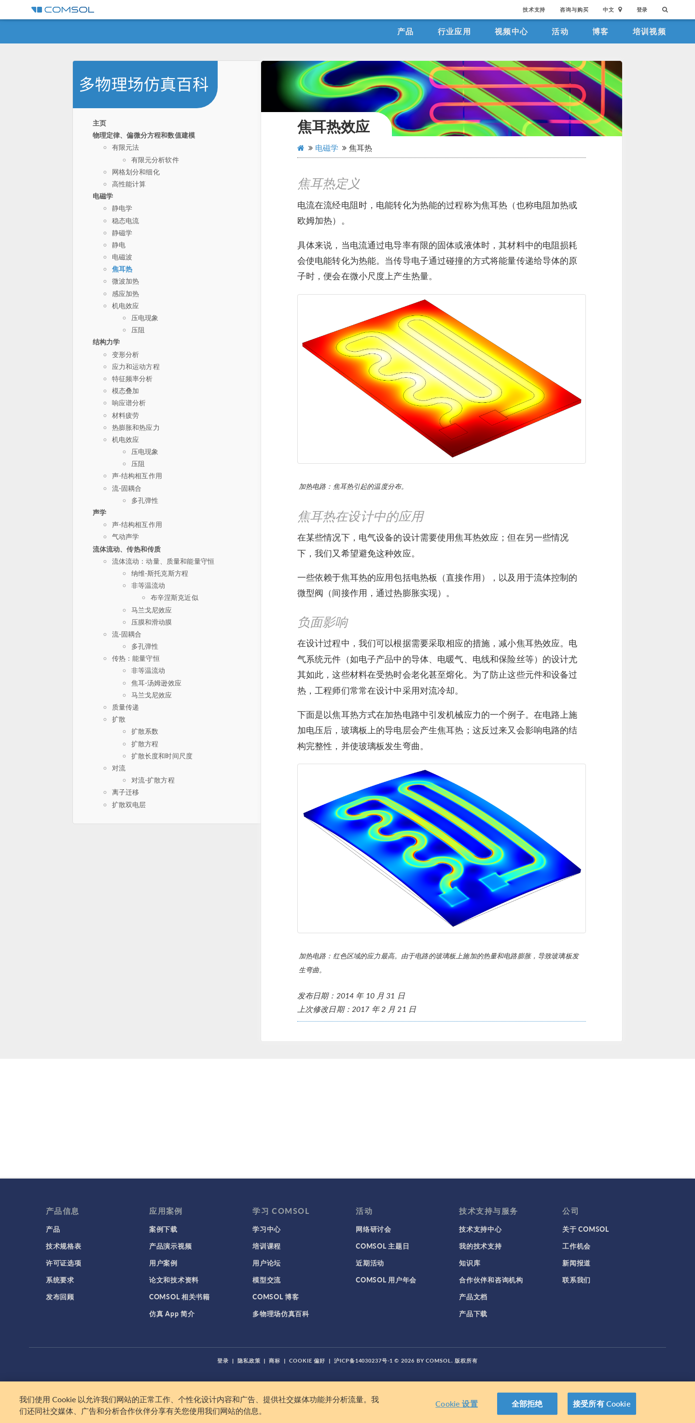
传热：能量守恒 (136, 658)
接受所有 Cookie (602, 1403)
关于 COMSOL (585, 1229)
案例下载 (163, 1229)
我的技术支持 (480, 1246)
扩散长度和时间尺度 (162, 755)
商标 (274, 1360)
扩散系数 (145, 731)
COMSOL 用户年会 (386, 1279)
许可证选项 (64, 1262)
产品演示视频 (170, 1246)
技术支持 (534, 9)
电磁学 (103, 195)
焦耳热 (122, 268)
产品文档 (473, 1296)
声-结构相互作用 (137, 475)
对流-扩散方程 (153, 779)
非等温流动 (148, 585)
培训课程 (266, 1246)
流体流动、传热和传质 (127, 549)
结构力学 (106, 341)
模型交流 (266, 1279)
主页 (99, 123)
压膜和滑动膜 (151, 621)
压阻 (138, 329)
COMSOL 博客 (275, 1296)
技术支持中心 (480, 1229)
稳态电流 (125, 220)
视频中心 (511, 31)
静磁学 (122, 232)
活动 (560, 31)
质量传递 (125, 707)
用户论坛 (266, 1262)
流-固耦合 (127, 488)
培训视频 (649, 31)
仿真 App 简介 (172, 1313)
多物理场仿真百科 (280, 1313)
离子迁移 (125, 792)
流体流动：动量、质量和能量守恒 (163, 561)
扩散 (118, 719)
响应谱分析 (129, 402)
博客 (600, 31)
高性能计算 (129, 183)
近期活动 (370, 1262)
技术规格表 (64, 1246)
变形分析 (125, 354)
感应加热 (125, 293)
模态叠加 (125, 390)
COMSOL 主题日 (382, 1246)
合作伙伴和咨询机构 (491, 1279)
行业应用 (454, 31)
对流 (118, 767)
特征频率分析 (132, 378)
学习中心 (266, 1229)
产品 (405, 31)
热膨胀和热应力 (136, 427)
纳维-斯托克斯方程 (159, 573)
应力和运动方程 (136, 366)
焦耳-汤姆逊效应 (156, 682)
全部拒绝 (527, 1403)
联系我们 (576, 1279)
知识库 (469, 1262)
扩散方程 (145, 743)
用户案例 (163, 1262)
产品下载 (473, 1313)
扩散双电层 (129, 804)
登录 (642, 9)
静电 (118, 244)
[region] (347, 1402)
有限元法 (125, 147)
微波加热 (125, 280)
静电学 (122, 208)
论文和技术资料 (174, 1279)
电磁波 (122, 256)
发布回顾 (60, 1296)
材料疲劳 (125, 415)
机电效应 (125, 305)
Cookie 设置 (456, 1403)
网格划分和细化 (136, 171)
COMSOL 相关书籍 (179, 1296)
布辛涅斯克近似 (174, 597)
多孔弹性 (145, 500)
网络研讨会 (373, 1229)
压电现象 (145, 317)
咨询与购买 (574, 9)
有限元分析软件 (155, 159)
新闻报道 (576, 1262)
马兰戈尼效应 (151, 609)
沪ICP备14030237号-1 (363, 1360)
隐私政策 (249, 1360)
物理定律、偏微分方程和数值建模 (144, 135)
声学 (99, 512)
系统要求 (60, 1279)
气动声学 (125, 536)
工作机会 (576, 1246)
